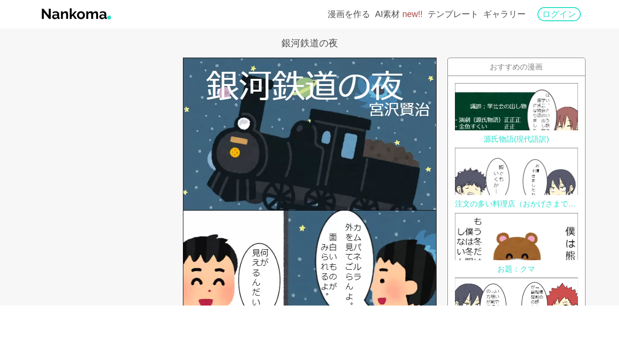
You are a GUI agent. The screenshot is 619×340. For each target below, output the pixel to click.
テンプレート (453, 14)
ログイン (559, 14)
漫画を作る (349, 14)
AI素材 (398, 14)
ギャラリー (504, 14)
